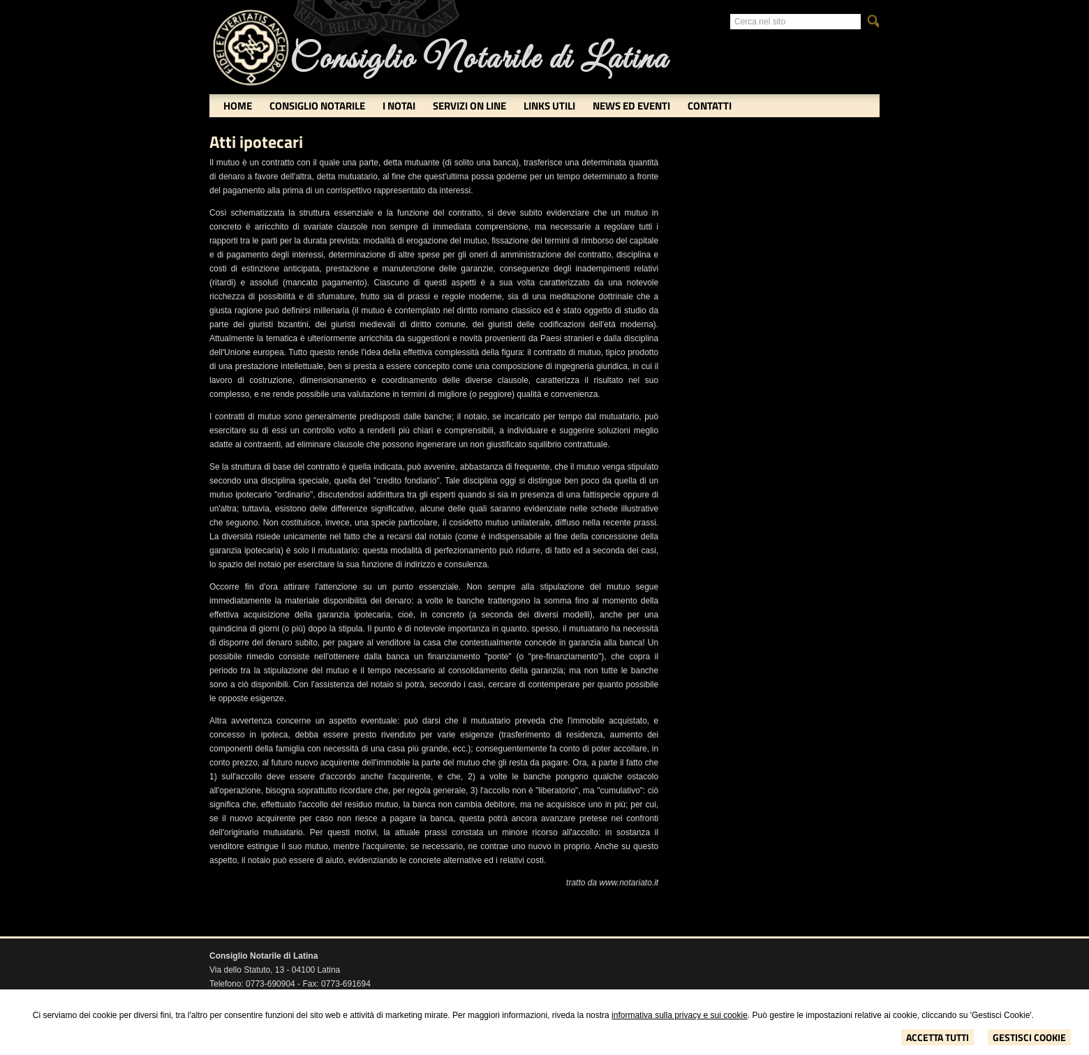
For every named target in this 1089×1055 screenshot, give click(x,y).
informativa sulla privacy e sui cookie (680, 1015)
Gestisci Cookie (1029, 1037)
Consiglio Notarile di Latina (479, 60)
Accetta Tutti (937, 1037)
